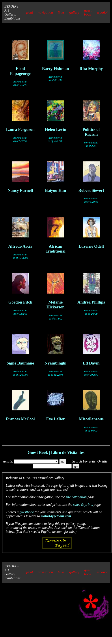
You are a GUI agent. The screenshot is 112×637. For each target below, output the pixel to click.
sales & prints (83, 504)
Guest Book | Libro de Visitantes (56, 452)
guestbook (26, 512)
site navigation (76, 497)
